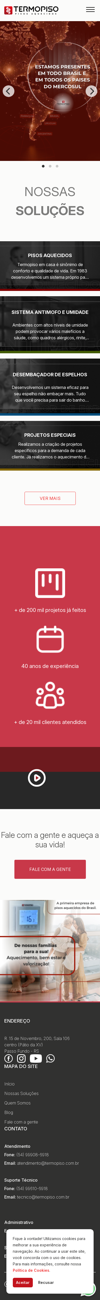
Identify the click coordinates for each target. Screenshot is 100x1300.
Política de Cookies (31, 1270)
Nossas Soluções (21, 1093)
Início (9, 1084)
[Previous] (8, 91)
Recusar (46, 1282)
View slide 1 (43, 166)
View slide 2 (50, 166)
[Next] (91, 91)
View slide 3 (57, 166)
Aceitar (23, 1282)
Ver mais (50, 498)
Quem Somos (17, 1103)
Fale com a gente (50, 869)
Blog (8, 1112)
